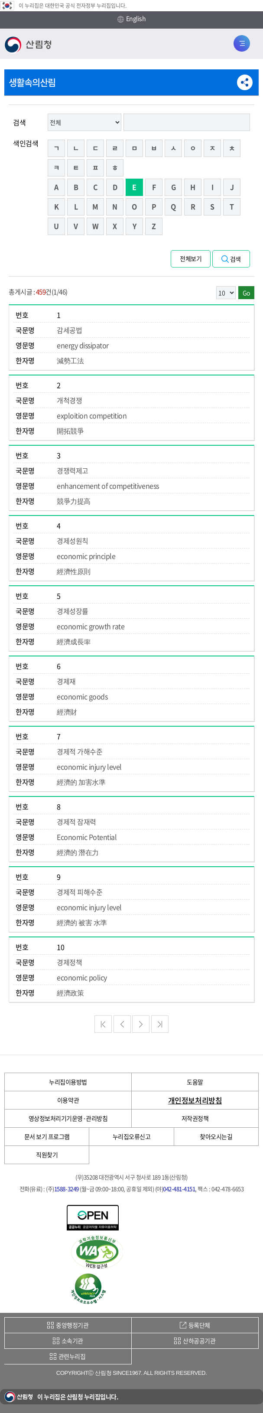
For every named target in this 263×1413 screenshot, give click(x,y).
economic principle (86, 556)
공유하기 (245, 82)
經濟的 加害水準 (81, 782)
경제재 (66, 681)
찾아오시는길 (216, 1136)
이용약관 (68, 1100)
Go (246, 292)
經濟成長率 (74, 641)
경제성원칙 (72, 540)
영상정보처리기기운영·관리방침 (68, 1118)
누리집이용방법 (68, 1081)
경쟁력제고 (72, 470)
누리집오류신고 (132, 1136)
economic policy (82, 977)
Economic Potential (87, 837)
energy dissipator (83, 345)
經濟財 (67, 711)
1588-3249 (66, 1189)
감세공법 (69, 330)
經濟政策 (70, 992)
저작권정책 (195, 1118)
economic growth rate (90, 626)
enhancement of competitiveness (108, 485)
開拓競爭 (70, 430)
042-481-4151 (179, 1189)
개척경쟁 (69, 400)
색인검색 (25, 143)
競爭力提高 (74, 501)
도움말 (195, 1081)
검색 (19, 122)
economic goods (82, 696)
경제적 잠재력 (76, 821)
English (131, 19)
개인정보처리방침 (195, 1100)
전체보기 (190, 258)
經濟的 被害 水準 (82, 922)
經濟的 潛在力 (78, 852)
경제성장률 (72, 611)
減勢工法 (70, 360)
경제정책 (69, 962)
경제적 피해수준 (79, 892)
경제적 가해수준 (79, 751)
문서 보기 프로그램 (47, 1136)
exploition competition (92, 415)
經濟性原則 (74, 571)
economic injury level (89, 766)
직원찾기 (47, 1154)
